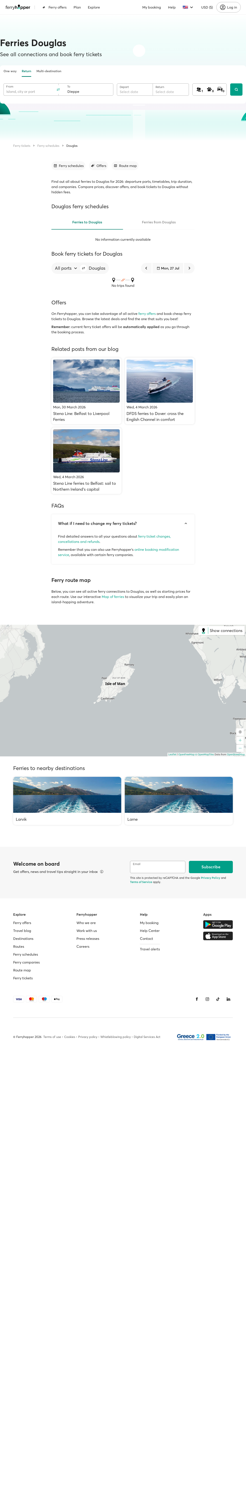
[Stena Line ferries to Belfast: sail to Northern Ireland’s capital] (86, 460)
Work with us (86, 930)
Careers (82, 946)
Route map (22, 970)
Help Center (150, 930)
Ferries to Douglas (87, 222)
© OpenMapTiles (204, 754)
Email (136, 864)
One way (10, 71)
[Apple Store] (218, 936)
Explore (94, 7)
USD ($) (207, 7)
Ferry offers (54, 7)
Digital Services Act (147, 1037)
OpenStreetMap (236, 754)
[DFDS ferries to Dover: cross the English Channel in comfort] (160, 391)
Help (172, 7)
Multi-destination (48, 71)
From (9, 86)
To (68, 86)
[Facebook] (196, 999)
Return (26, 71)
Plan (77, 7)
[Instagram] (207, 999)
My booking (151, 7)
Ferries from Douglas (159, 222)
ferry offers (147, 313)
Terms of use (52, 1037)
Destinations (23, 938)
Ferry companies (26, 962)
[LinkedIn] (228, 999)
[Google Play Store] (218, 924)
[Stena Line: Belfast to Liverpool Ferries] (86, 391)
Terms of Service (141, 882)
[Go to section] (68, 165)
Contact (146, 938)
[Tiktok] (217, 999)
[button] (83, 268)
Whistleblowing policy (115, 1037)
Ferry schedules (48, 146)
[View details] (102, 871)
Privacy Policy (210, 878)
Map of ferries (113, 596)
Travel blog (22, 930)
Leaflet (172, 754)
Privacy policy (87, 1037)
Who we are (86, 923)
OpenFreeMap (186, 754)
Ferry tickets (21, 146)
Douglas (72, 146)
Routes (18, 946)
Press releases (87, 938)
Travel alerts (150, 949)
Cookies (69, 1037)
